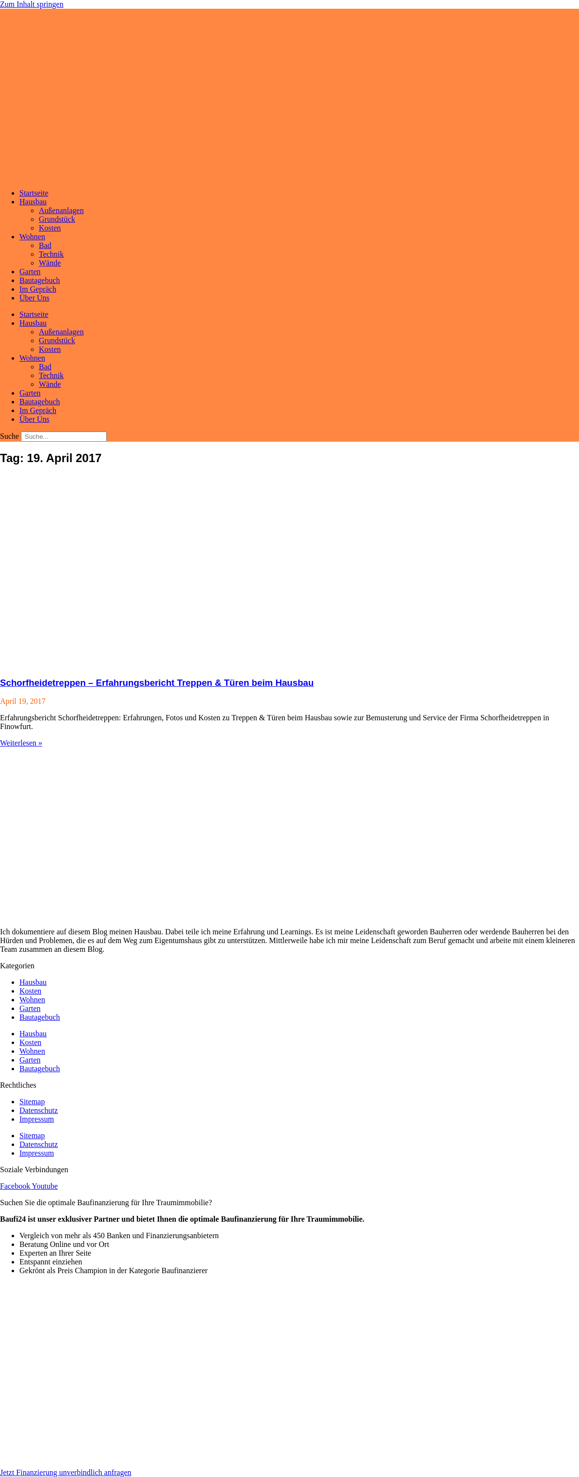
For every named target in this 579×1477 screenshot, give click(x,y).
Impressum (36, 1119)
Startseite (34, 193)
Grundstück (57, 219)
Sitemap (32, 1101)
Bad (45, 245)
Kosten (50, 228)
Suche (9, 436)
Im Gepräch (37, 289)
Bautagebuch (39, 280)
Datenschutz (38, 1110)
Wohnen (32, 236)
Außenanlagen (61, 210)
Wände (50, 263)
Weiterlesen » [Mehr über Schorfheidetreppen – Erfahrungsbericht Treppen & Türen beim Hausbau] (21, 743)
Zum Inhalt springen (32, 4)
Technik (51, 254)
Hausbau (33, 202)
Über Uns (34, 298)
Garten (30, 271)
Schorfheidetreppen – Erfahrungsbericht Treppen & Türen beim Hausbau (157, 683)
